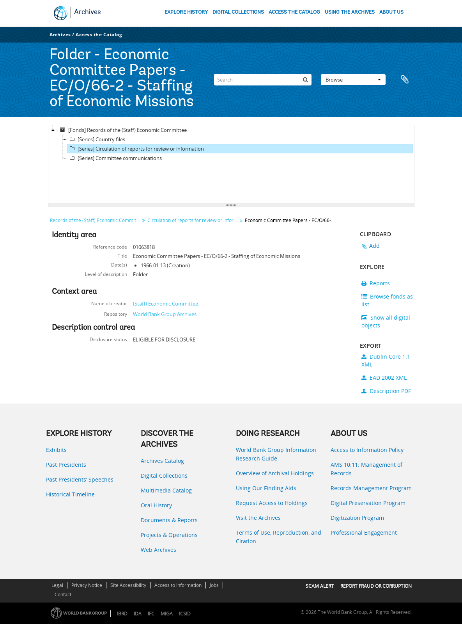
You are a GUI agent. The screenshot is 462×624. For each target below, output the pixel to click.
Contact (63, 594)
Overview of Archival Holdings (275, 473)
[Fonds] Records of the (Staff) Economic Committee (122, 130)
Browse (353, 79)
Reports (375, 283)
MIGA (167, 613)
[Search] (263, 79)
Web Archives (158, 549)
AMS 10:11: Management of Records (366, 469)
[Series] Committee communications (114, 158)
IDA (138, 613)
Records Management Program (371, 488)
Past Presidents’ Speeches (79, 479)
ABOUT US (391, 12)
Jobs (214, 585)
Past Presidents (66, 464)
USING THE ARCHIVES (350, 12)
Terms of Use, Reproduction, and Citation (278, 537)
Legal (57, 585)
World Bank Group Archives (164, 314)
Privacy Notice (86, 585)
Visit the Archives (258, 517)
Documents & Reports (169, 520)
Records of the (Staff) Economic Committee (96, 220)
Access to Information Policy (367, 449)
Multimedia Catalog (166, 490)
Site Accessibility (128, 585)
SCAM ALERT (320, 586)
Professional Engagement (364, 532)
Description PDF (386, 391)
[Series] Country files (96, 139)
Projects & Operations (169, 535)
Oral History (156, 505)
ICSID (185, 613)
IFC (151, 613)
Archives (87, 12)
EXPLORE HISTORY (186, 12)
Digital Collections (164, 475)
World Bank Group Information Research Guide (276, 454)
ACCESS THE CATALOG (294, 12)
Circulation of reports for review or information (193, 220)
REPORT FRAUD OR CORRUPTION (376, 586)
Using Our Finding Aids (266, 488)
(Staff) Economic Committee (165, 303)
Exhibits (56, 449)
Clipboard (404, 79)
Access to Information (178, 585)
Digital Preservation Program (368, 503)
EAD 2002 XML (384, 377)
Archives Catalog (162, 460)
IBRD (122, 613)
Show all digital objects (385, 321)
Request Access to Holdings (272, 503)
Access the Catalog (99, 34)
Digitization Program (357, 517)
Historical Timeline (70, 494)
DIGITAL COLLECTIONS (238, 12)
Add (374, 245)
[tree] (231, 164)
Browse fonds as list (387, 300)
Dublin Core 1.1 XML (385, 360)
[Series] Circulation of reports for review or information (135, 148)
